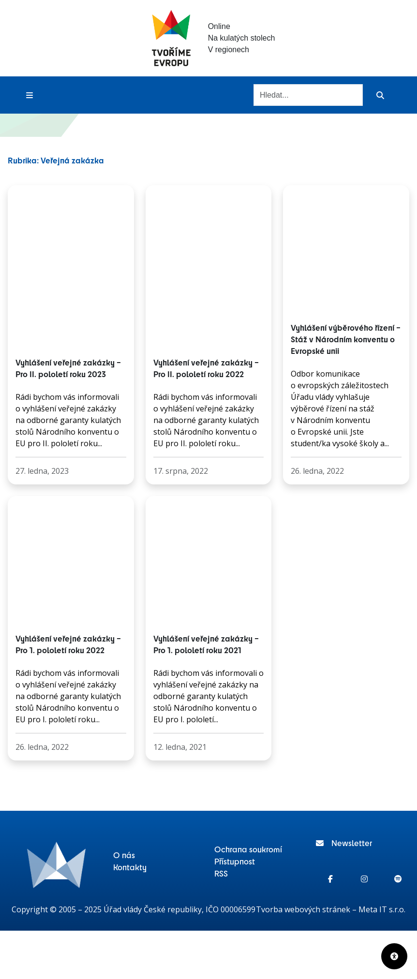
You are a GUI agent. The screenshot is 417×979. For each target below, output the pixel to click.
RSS (221, 873)
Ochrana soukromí (248, 849)
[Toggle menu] (29, 95)
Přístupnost (234, 861)
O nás (124, 855)
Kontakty (130, 867)
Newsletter (344, 842)
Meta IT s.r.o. (381, 909)
